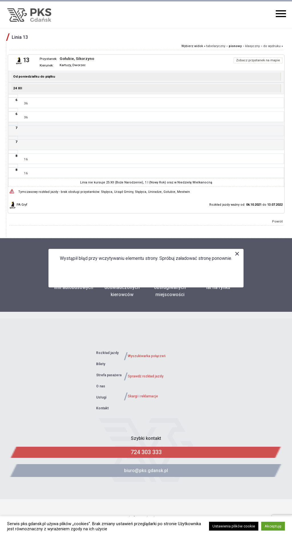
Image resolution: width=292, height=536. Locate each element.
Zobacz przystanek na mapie (258, 60)
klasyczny (252, 46)
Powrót (277, 221)
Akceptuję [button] (273, 526)
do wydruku (272, 46)
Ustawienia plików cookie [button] (233, 526)
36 (26, 103)
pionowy (235, 46)
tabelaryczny (215, 46)
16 (26, 159)
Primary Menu (281, 13)
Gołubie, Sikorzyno (77, 58)
